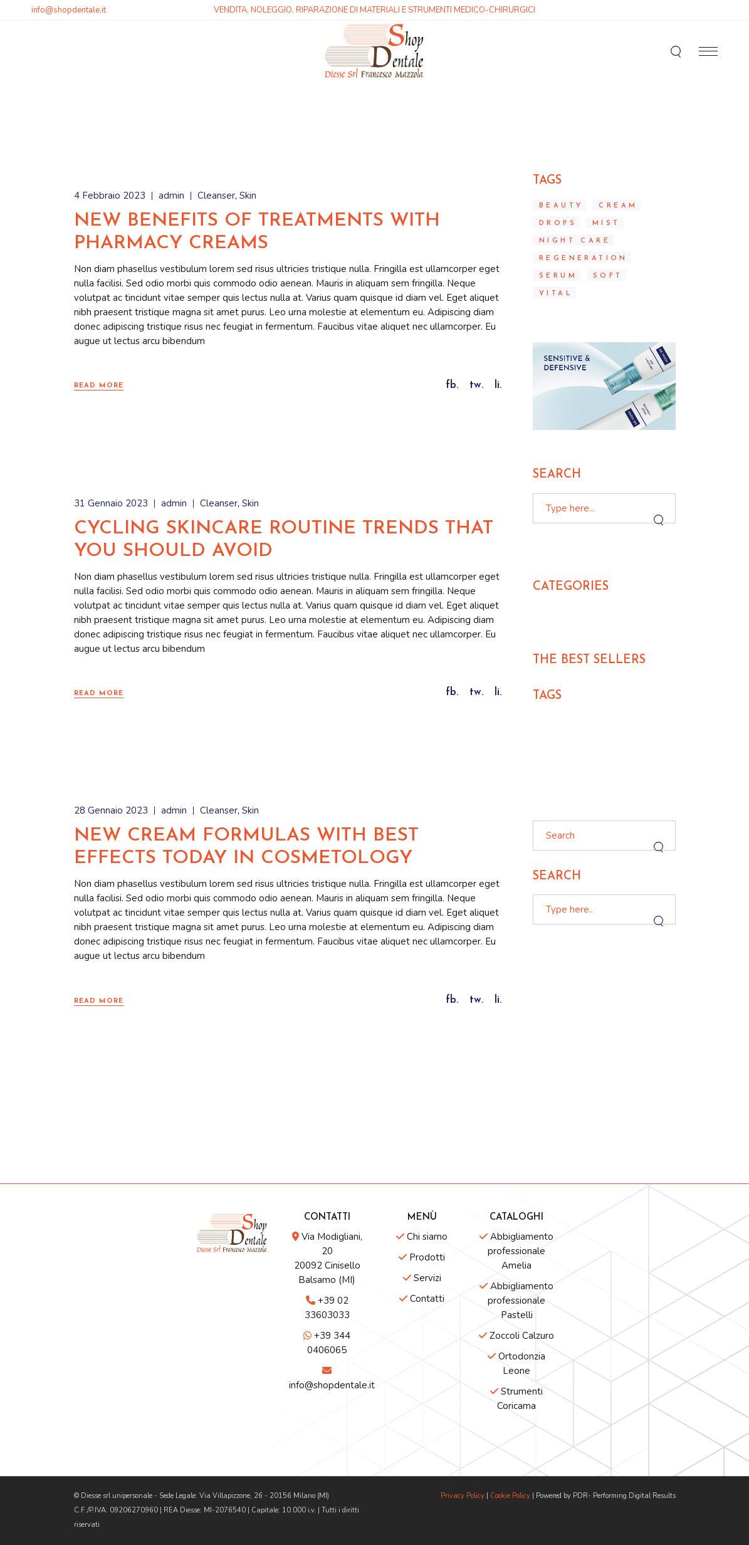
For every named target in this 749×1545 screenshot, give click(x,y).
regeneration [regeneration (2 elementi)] (583, 258)
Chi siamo (422, 1236)
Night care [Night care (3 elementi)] (574, 241)
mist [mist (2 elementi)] (606, 223)
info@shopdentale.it (68, 10)
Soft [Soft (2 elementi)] (608, 276)
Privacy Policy (462, 1495)
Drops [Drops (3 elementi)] (558, 223)
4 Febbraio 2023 (109, 195)
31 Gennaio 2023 (111, 503)
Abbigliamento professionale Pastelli (516, 1300)
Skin (247, 195)
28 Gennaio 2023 (111, 810)
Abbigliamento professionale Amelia (516, 1251)
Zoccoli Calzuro (516, 1335)
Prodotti (422, 1257)
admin (171, 195)
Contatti (421, 1298)
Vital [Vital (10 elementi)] (556, 293)
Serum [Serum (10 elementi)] (558, 276)
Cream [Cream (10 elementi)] (618, 205)
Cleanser (216, 195)
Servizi (422, 1278)
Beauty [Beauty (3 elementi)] (561, 205)
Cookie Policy (510, 1495)
